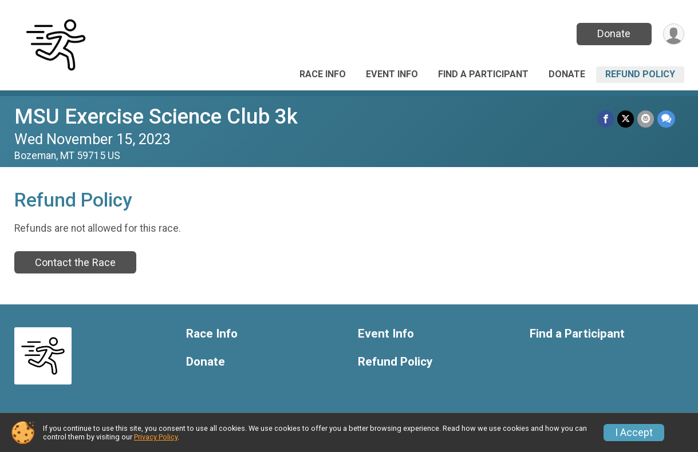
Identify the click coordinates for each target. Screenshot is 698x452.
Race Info (322, 74)
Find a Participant (483, 74)
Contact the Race (75, 262)
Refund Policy (640, 74)
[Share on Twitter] (625, 118)
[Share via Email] (645, 118)
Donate (613, 33)
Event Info (392, 74)
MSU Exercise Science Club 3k (156, 116)
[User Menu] (673, 34)
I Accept (634, 432)
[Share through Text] (666, 118)
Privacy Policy (156, 437)
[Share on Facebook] (605, 118)
